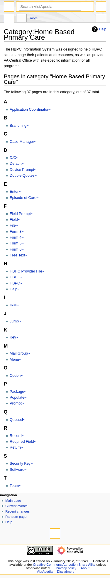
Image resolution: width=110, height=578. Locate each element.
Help (98, 29)
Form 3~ (17, 232)
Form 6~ (17, 249)
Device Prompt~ (23, 170)
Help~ (15, 289)
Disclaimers (65, 571)
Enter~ (15, 192)
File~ (14, 225)
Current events (16, 506)
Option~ (16, 376)
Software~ (18, 470)
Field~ (15, 220)
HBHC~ (16, 277)
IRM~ (14, 305)
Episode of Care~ (24, 198)
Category (9, 19)
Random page (15, 516)
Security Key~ (21, 463)
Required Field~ (23, 442)
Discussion (21, 19)
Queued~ (17, 420)
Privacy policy (66, 568)
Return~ (16, 447)
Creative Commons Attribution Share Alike (64, 564)
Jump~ (15, 321)
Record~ (17, 436)
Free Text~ (18, 255)
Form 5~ (17, 243)
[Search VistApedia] (50, 7)
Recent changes (17, 511)
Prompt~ (17, 403)
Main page (13, 500)
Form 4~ (17, 237)
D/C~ (14, 158)
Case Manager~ (23, 142)
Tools (101, 19)
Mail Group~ (20, 353)
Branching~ (19, 126)
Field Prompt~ (21, 214)
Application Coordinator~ (30, 109)
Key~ (14, 337)
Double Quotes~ (23, 175)
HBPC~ (16, 283)
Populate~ (18, 397)
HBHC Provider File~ (27, 271)
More (34, 18)
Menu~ (15, 359)
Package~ (18, 392)
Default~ (17, 164)
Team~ (15, 486)
